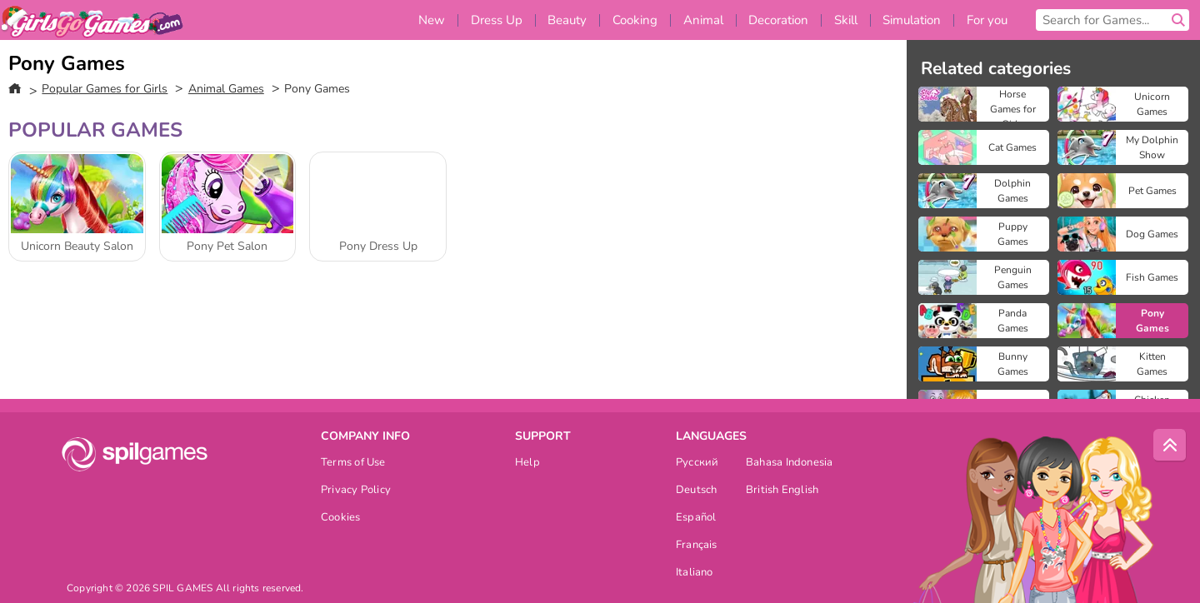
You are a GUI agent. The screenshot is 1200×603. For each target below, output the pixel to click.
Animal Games (226, 89)
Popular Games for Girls (105, 89)
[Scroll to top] (1170, 445)
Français (697, 546)
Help (527, 463)
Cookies (341, 518)
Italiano (694, 573)
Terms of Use (353, 463)
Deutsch (697, 491)
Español (696, 518)
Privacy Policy (356, 491)
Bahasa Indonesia (789, 463)
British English (782, 491)
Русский (697, 463)
